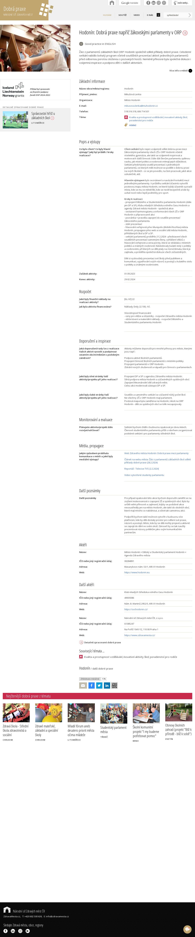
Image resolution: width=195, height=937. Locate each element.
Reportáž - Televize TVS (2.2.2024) (141, 468)
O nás (150, 15)
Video (137, 15)
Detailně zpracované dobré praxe (102, 642)
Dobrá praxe (25, 10)
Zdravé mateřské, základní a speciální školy (46, 730)
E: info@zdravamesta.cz (56, 916)
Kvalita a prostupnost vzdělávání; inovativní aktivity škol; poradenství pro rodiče (158, 119)
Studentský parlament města (113, 729)
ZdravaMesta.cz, (12, 916)
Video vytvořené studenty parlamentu (144, 475)
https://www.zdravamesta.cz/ (139, 635)
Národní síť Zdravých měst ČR (24, 911)
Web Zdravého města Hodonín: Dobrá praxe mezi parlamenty (156, 453)
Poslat (83, 685)
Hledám (107, 15)
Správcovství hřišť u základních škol (43, 115)
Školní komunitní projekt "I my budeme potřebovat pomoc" (146, 731)
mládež (132, 125)
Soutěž (123, 15)
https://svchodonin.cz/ (136, 609)
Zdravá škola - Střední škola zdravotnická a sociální (15, 730)
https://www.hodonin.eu (137, 572)
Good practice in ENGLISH (100, 43)
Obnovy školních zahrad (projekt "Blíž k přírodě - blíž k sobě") (178, 729)
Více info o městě (178, 70)
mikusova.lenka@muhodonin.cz (141, 105)
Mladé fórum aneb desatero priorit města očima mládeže (81, 730)
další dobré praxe (102, 668)
